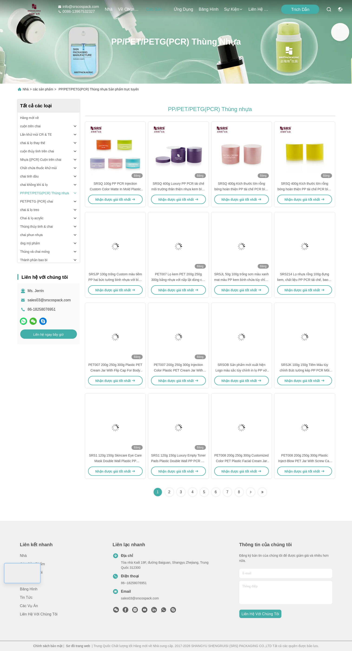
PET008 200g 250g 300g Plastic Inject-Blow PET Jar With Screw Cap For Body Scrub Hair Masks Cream (304, 461)
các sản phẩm (157, 9)
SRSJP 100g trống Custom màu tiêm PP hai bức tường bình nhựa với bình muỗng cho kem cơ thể (115, 279)
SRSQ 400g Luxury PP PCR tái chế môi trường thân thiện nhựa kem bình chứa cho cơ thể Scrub (178, 189)
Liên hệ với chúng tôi (259, 9)
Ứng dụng (183, 9)
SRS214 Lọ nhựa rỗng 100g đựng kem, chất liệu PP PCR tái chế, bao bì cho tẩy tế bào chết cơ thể (304, 279)
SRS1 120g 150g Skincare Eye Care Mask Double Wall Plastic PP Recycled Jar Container (115, 461)
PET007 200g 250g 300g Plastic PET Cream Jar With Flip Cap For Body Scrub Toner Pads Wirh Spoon (115, 370)
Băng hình (208, 9)
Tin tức (26, 597)
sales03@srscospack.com (49, 300)
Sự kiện (233, 9)
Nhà (108, 9)
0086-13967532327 (76, 11)
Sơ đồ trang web (78, 646)
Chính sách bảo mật (48, 646)
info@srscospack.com (78, 7)
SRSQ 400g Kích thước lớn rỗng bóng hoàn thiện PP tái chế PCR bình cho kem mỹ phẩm (241, 189)
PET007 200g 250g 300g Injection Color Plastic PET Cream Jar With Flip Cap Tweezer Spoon (178, 370)
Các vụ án (29, 606)
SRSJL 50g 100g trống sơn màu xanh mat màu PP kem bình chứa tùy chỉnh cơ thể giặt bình (241, 279)
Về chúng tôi (129, 9)
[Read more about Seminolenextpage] (251, 492)
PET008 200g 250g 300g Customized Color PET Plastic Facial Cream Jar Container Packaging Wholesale (241, 461)
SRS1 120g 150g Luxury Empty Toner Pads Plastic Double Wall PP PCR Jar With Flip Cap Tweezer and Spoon (178, 461)
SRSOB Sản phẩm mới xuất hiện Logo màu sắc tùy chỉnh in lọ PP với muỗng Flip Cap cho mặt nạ (241, 370)
